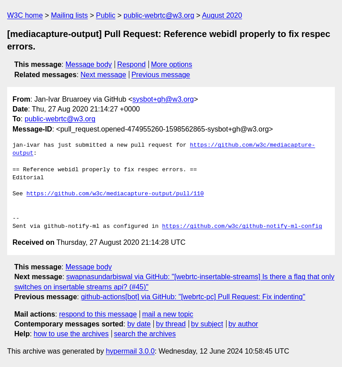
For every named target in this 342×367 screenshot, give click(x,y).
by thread (171, 324)
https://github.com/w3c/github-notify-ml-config (242, 227)
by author (243, 324)
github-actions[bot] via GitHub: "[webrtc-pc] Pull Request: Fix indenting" (193, 297)
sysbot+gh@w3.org (163, 99)
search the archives (145, 334)
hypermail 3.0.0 (130, 351)
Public (105, 15)
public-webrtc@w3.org (159, 15)
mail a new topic (168, 314)
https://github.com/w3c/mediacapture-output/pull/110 (115, 194)
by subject (207, 324)
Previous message (161, 74)
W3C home (25, 15)
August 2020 (222, 15)
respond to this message (97, 314)
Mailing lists (69, 15)
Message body (89, 64)
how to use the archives (71, 334)
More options (172, 64)
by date (138, 324)
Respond (131, 64)
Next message (103, 74)
